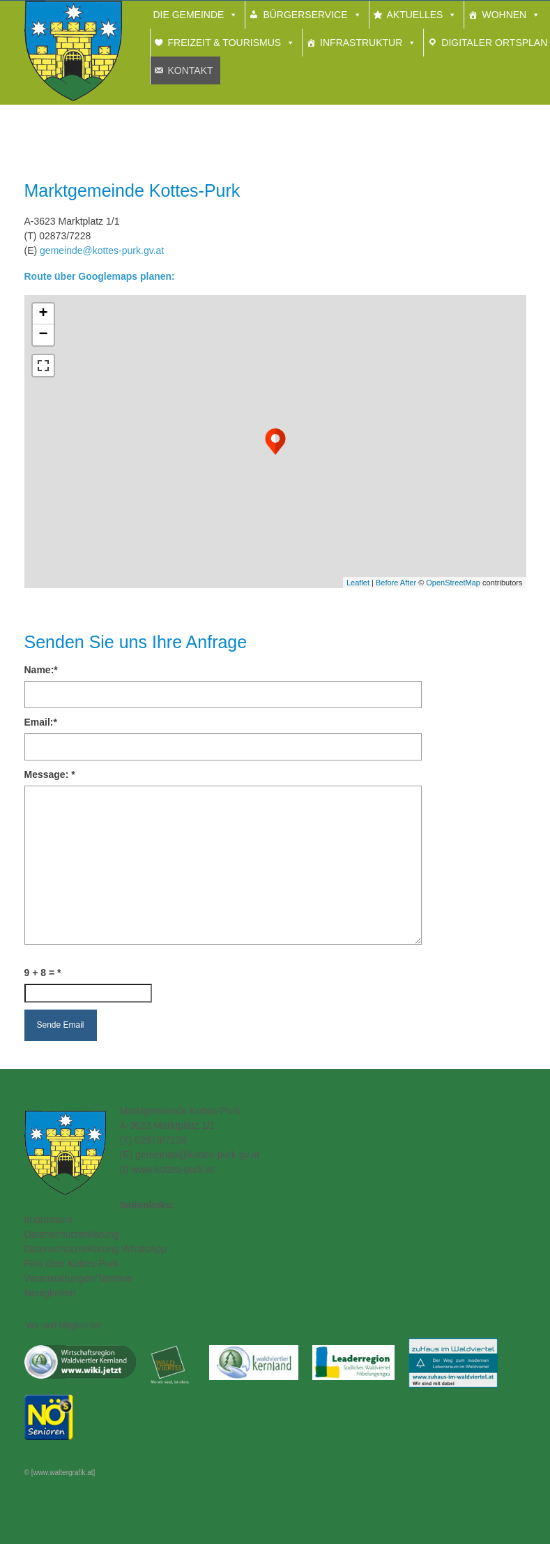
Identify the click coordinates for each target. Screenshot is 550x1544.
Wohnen (504, 14)
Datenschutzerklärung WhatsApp (95, 1248)
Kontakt (190, 70)
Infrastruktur (361, 42)
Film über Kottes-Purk (71, 1263)
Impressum (48, 1219)
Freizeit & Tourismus (225, 42)
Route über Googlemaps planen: (99, 276)
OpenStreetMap (453, 582)
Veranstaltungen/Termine (78, 1278)
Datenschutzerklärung (71, 1234)
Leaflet (357, 582)
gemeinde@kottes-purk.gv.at (102, 250)
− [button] (42, 334)
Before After (397, 582)
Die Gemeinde (188, 14)
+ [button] (42, 313)
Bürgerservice (305, 14)
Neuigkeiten (50, 1292)
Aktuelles (415, 14)
